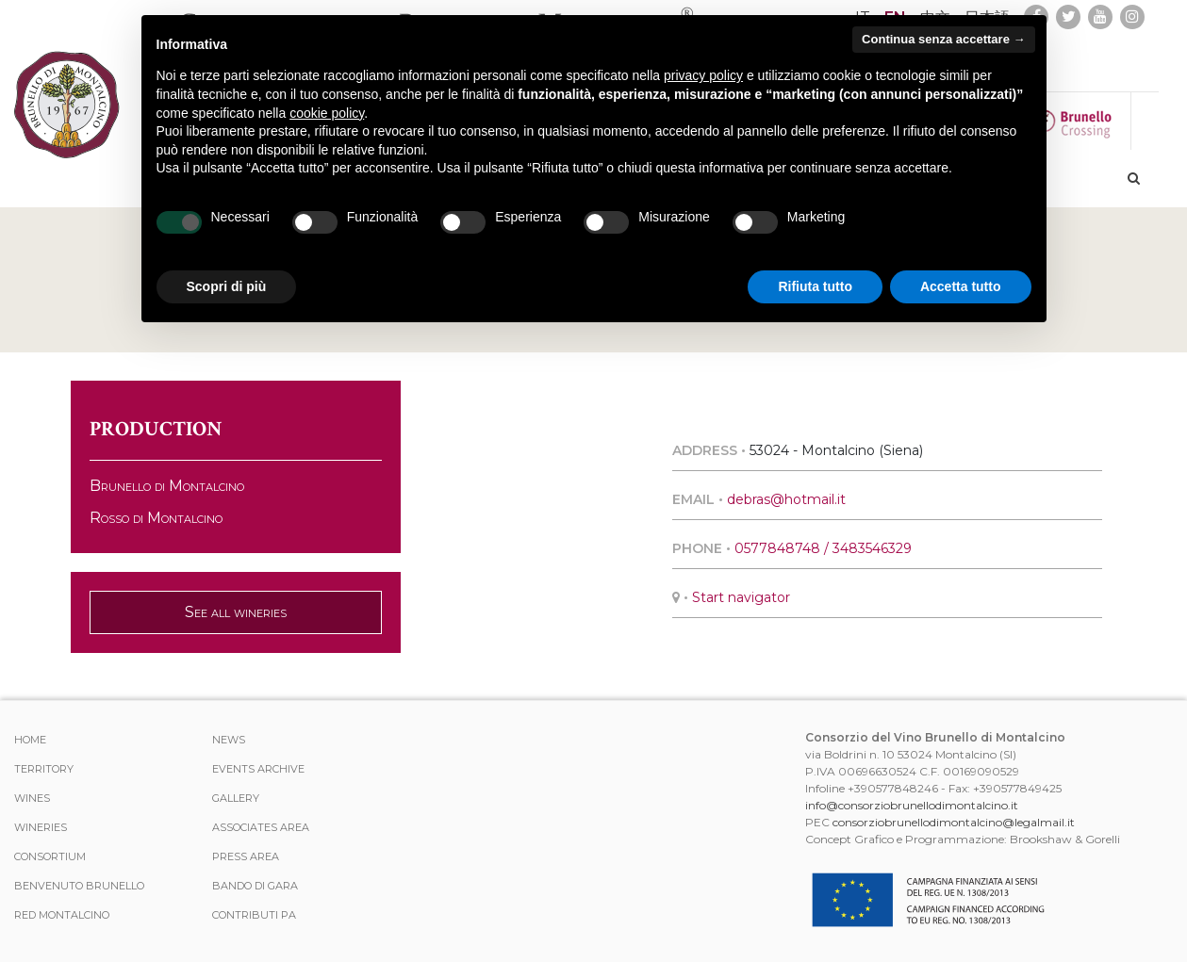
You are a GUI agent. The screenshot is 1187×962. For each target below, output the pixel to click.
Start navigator (741, 597)
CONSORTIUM (50, 856)
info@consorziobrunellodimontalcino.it (911, 805)
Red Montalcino (61, 914)
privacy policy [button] (703, 75)
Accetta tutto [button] (960, 286)
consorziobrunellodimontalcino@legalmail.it (954, 822)
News (228, 739)
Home (30, 739)
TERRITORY (44, 768)
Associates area (260, 827)
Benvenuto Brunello (79, 885)
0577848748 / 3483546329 (823, 548)
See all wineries (236, 612)
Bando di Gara (255, 885)
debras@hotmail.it (786, 499)
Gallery (235, 798)
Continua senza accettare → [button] (943, 39)
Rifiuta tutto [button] (815, 286)
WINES (32, 798)
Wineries (40, 827)
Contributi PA (254, 914)
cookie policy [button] (326, 113)
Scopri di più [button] (227, 286)
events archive (258, 768)
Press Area (245, 856)
